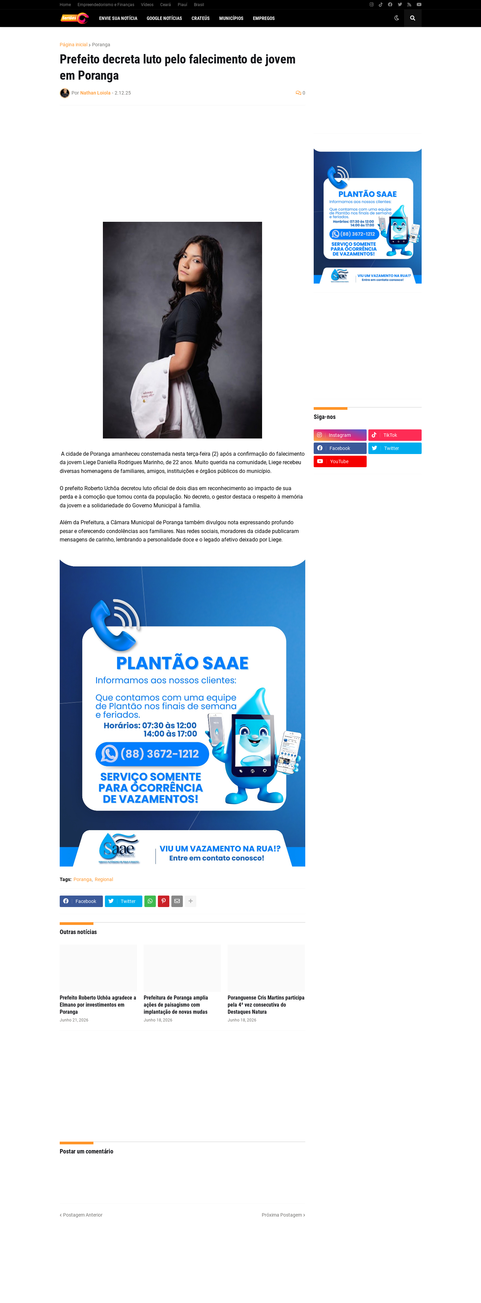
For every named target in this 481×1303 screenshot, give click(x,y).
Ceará (165, 4)
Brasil (199, 4)
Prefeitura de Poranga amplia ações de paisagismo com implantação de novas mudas (176, 1004)
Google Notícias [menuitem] (164, 18)
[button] (396, 18)
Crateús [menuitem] (201, 18)
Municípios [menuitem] (231, 18)
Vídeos (147, 4)
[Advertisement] (176, 159)
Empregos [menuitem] (264, 18)
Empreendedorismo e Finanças (106, 4)
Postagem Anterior (83, 1215)
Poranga (101, 44)
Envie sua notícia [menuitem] (118, 18)
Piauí (182, 4)
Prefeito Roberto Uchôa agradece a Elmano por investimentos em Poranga (98, 1004)
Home (65, 4)
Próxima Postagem (282, 1215)
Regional (104, 879)
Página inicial (73, 44)
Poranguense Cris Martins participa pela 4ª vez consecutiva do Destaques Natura (266, 1004)
